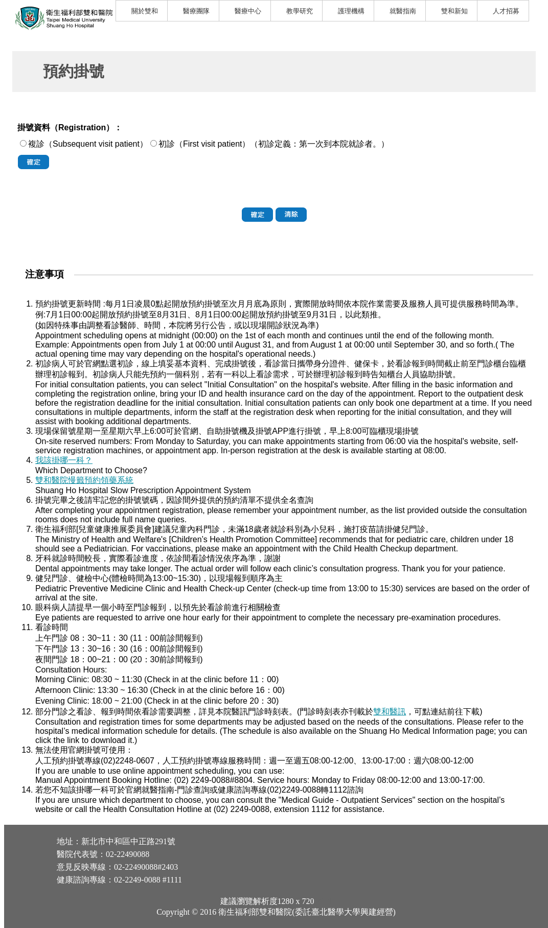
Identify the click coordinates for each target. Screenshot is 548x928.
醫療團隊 (196, 10)
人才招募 (506, 10)
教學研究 (299, 10)
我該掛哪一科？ (64, 460)
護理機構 (351, 10)
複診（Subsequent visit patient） (88, 144)
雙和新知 (454, 10)
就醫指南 (403, 10)
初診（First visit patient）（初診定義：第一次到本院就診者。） (274, 144)
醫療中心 (248, 10)
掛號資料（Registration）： (69, 127)
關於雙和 (144, 10)
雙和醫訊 (389, 711)
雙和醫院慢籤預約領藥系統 (84, 480)
